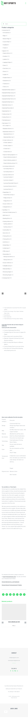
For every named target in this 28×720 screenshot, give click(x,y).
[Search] (3, 24)
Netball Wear (6, 245)
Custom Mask (6, 41)
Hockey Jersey (5, 114)
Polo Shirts (5, 68)
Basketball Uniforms (7, 131)
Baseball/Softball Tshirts (8, 98)
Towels (4, 47)
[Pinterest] (24, 595)
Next (25, 293)
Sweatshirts (6, 80)
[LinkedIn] (13, 595)
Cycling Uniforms (7, 221)
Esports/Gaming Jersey (9, 163)
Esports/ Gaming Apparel (9, 154)
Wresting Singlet (7, 271)
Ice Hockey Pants (8, 168)
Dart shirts (5, 233)
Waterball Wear (6, 268)
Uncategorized (5, 277)
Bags (4, 35)
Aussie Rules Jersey (8, 194)
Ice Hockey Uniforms (8, 166)
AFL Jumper (6, 125)
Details (14, 625)
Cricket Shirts (7, 151)
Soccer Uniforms (7, 262)
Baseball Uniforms (7, 128)
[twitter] (12, 670)
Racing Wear (6, 254)
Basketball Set (5, 111)
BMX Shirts (5, 215)
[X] (6, 595)
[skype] (15, 670)
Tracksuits (5, 83)
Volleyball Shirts (6, 206)
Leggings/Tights (7, 62)
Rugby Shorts (7, 200)
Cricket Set (6, 148)
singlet (4, 74)
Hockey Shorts (5, 117)
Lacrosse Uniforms (7, 174)
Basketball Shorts (8, 134)
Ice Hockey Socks (8, 171)
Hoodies (5, 56)
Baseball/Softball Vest (7, 101)
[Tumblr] (20, 595)
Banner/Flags (6, 38)
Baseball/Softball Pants (7, 95)
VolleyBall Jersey (7, 265)
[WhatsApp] (17, 595)
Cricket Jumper (7, 145)
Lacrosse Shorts (7, 189)
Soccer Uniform (6, 203)
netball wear (6, 248)
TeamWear (4, 209)
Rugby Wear (6, 192)
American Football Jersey (9, 212)
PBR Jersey (5, 251)
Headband (5, 44)
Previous (3, 293)
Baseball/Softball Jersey (8, 92)
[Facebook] (3, 595)
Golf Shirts (5, 242)
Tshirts (4, 86)
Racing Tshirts (7, 259)
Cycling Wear (6, 229)
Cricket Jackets (7, 142)
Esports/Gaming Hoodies (10, 157)
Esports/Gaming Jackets (9, 160)
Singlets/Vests (6, 77)
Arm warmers (6, 32)
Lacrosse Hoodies (8, 177)
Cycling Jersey (7, 226)
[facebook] (10, 670)
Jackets (5, 59)
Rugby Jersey (7, 197)
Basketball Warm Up (8, 137)
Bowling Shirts (6, 218)
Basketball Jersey (6, 105)
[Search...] (14, 24)
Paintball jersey (6, 120)
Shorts (4, 71)
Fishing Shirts (6, 236)
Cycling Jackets (7, 223)
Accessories (5, 30)
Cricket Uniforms (7, 140)
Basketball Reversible (7, 108)
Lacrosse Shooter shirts (9, 186)
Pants (4, 65)
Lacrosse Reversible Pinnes (10, 183)
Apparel (4, 50)
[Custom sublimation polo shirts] (14, 612)
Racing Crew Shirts (8, 256)
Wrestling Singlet (7, 274)
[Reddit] (10, 595)
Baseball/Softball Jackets (8, 89)
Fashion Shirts (6, 53)
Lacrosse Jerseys (8, 180)
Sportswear (5, 123)
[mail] (17, 670)
